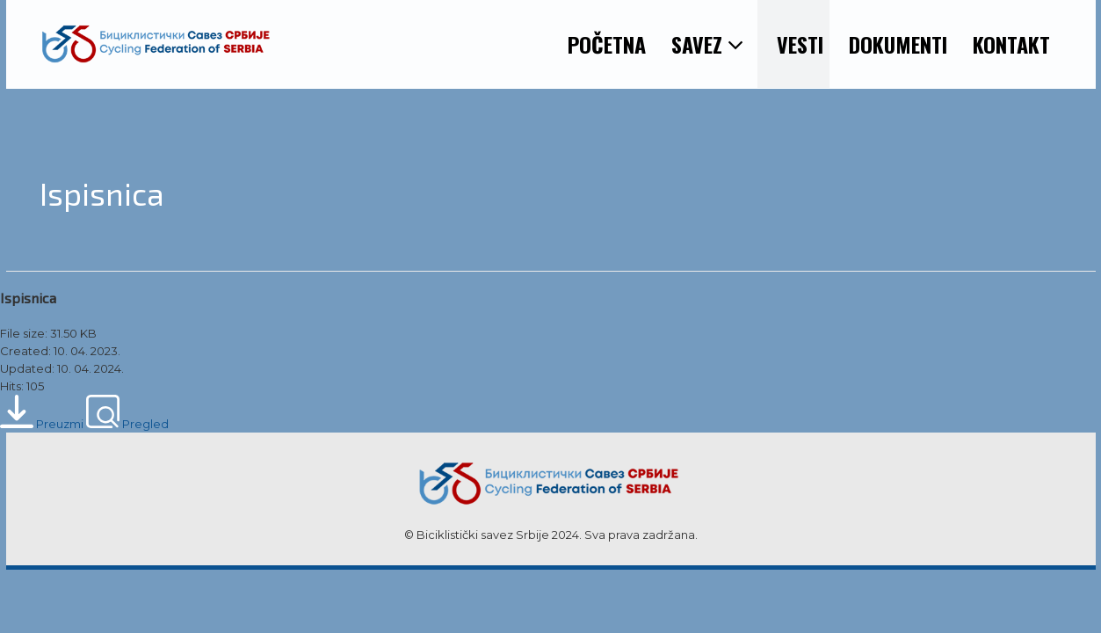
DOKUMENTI (898, 44)
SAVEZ (707, 44)
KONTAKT (1011, 44)
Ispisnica (28, 297)
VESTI (800, 44)
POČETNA (607, 44)
